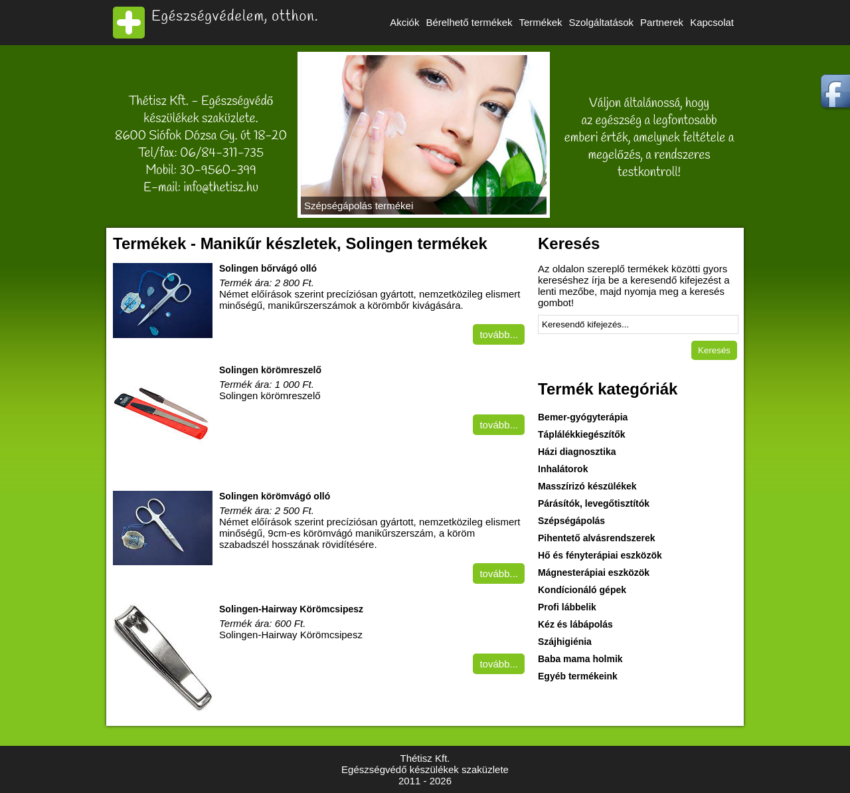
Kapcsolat (712, 22)
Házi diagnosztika (577, 451)
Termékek (540, 22)
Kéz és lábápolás (575, 624)
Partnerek (661, 22)
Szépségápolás (571, 520)
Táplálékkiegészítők (582, 434)
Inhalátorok (563, 469)
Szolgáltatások (601, 22)
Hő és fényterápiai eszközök (600, 555)
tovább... (498, 334)
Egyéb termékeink (578, 676)
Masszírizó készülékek (587, 486)
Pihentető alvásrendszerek (596, 538)
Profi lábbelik (567, 607)
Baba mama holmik (580, 659)
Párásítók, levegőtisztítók (593, 503)
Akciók (404, 22)
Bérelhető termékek (469, 22)
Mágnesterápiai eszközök (593, 572)
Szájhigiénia (565, 641)
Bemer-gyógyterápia (583, 417)
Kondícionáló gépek (582, 589)
